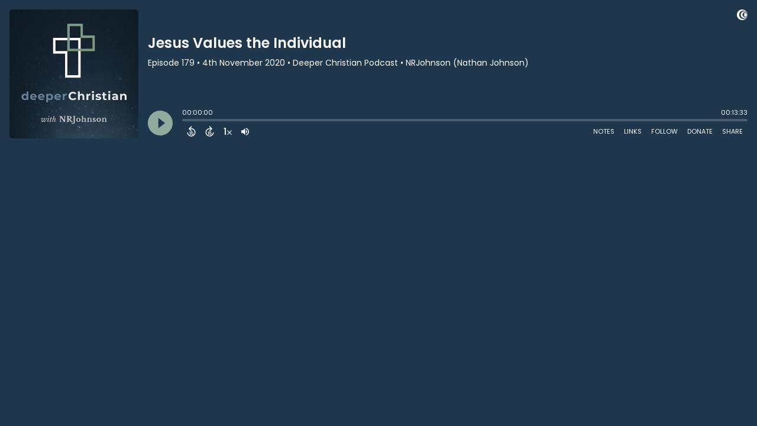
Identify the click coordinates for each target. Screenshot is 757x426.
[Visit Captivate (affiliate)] (742, 16)
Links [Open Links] (633, 131)
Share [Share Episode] (732, 131)
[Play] (160, 123)
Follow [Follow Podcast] (664, 131)
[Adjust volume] (245, 131)
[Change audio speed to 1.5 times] (228, 131)
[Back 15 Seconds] (191, 131)
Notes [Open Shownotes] (603, 131)
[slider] (185, 121)
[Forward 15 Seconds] (209, 131)
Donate (700, 131)
